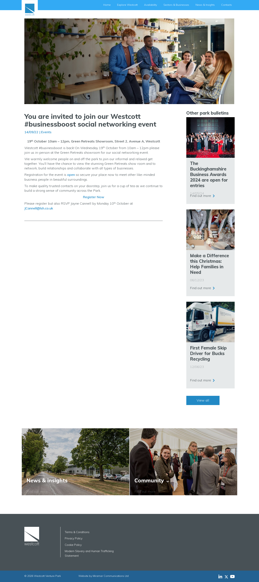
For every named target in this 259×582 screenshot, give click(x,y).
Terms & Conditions (77, 532)
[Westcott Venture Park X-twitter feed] (227, 576)
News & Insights (205, 4)
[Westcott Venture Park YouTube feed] (232, 576)
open (71, 175)
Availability (150, 4)
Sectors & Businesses (176, 4)
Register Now (93, 197)
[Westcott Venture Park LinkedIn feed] (220, 576)
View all (203, 400)
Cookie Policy (73, 545)
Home (107, 4)
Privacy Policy (73, 538)
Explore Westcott (127, 4)
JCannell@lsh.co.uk (38, 208)
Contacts (226, 4)
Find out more (200, 195)
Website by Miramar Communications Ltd (103, 576)
